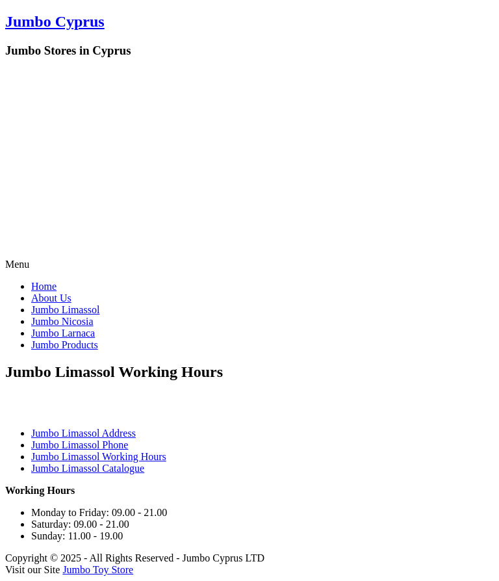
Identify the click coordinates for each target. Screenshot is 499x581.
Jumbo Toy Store (97, 569)
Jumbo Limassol (65, 309)
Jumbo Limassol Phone (79, 444)
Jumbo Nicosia (62, 321)
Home (44, 286)
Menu (17, 264)
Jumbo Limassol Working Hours (98, 456)
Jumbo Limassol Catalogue (87, 468)
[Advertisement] (249, 161)
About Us (51, 297)
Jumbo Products (64, 344)
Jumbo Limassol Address (83, 433)
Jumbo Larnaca (63, 333)
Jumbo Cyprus (55, 21)
